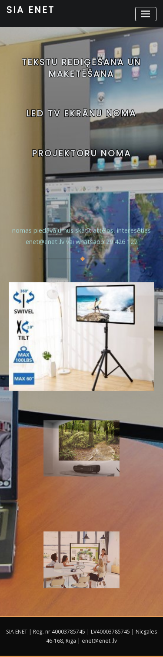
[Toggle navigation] (145, 14)
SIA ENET (31, 9)
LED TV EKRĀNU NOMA (81, 115)
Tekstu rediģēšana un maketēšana (81, 71)
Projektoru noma (81, 155)
